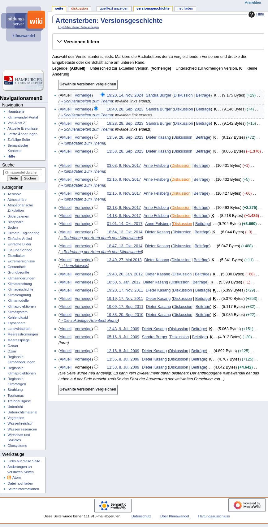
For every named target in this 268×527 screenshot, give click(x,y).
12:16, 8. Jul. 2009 (123, 351)
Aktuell (65, 109)
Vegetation (15, 418)
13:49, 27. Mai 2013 (124, 260)
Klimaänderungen (21, 278)
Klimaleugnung (19, 295)
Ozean (12, 346)
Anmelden (253, 2)
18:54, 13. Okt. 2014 (124, 232)
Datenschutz (141, 516)
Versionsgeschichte (153, 8)
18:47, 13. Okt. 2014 (124, 246)
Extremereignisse (21, 261)
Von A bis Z (16, 123)
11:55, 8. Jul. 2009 (123, 359)
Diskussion (183, 95)
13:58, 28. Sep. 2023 (125, 151)
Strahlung (15, 389)
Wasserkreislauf (19, 423)
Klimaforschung (19, 284)
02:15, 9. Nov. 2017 (124, 193)
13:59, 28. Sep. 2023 (125, 137)
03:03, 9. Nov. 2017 (124, 165)
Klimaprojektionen (21, 306)
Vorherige (83, 95)
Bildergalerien (18, 216)
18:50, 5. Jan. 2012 (123, 282)
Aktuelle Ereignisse (22, 128)
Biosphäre (15, 222)
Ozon (11, 351)
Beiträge (203, 95)
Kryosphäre (16, 323)
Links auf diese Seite (23, 461)
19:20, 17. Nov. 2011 (125, 290)
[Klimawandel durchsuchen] (22, 172)
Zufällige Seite (18, 139)
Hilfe (255, 14)
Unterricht (15, 406)
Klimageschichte (20, 289)
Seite (59, 8)
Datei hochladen (20, 483)
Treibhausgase (19, 401)
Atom (16, 477)
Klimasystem (17, 312)
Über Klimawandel (174, 516)
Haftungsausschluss (214, 516)
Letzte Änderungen (22, 134)
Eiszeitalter (16, 255)
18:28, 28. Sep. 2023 (125, 123)
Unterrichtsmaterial (22, 412)
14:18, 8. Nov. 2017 (124, 216)
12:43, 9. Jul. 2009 (123, 329)
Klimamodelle (18, 300)
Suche (8, 164)
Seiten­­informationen (23, 489)
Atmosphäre (17, 199)
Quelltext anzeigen (114, 8)
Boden (12, 227)
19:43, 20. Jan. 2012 (125, 274)
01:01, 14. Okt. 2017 (124, 224)
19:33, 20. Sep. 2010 (125, 315)
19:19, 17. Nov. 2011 (125, 298)
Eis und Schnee (19, 250)
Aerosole (14, 194)
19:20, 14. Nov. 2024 (125, 95)
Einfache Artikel (19, 238)
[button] (158, 41)
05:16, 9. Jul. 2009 (123, 337)
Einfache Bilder (19, 244)
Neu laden (185, 8)
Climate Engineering (23, 233)
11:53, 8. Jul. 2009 (123, 367)
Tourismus (15, 395)
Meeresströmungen (22, 334)
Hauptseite (15, 111)
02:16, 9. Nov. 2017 (124, 179)
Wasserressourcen (22, 429)
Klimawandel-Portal (22, 117)
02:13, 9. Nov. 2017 (124, 207)
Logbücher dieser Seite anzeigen (78, 27)
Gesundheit (16, 267)
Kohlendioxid (17, 317)
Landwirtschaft (18, 328)
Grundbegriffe (18, 272)
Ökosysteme (17, 445)
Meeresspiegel (19, 340)
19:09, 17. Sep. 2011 (125, 307)
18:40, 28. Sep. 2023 (125, 109)
